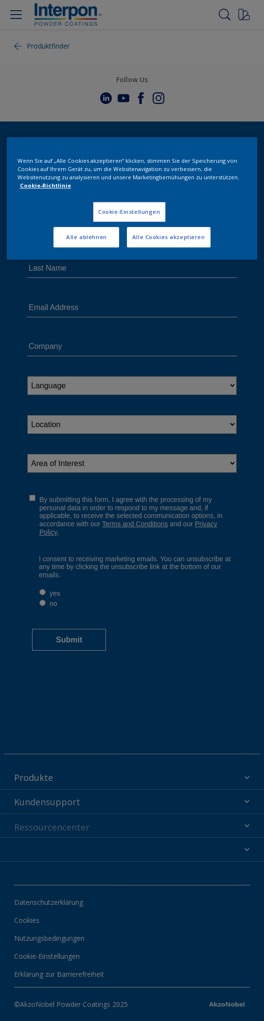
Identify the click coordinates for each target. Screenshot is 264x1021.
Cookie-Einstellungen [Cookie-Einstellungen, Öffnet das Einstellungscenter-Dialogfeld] (129, 212)
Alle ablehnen (86, 237)
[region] (132, 198)
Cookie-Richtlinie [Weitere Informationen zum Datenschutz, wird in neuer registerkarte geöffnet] (45, 186)
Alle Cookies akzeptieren (168, 237)
